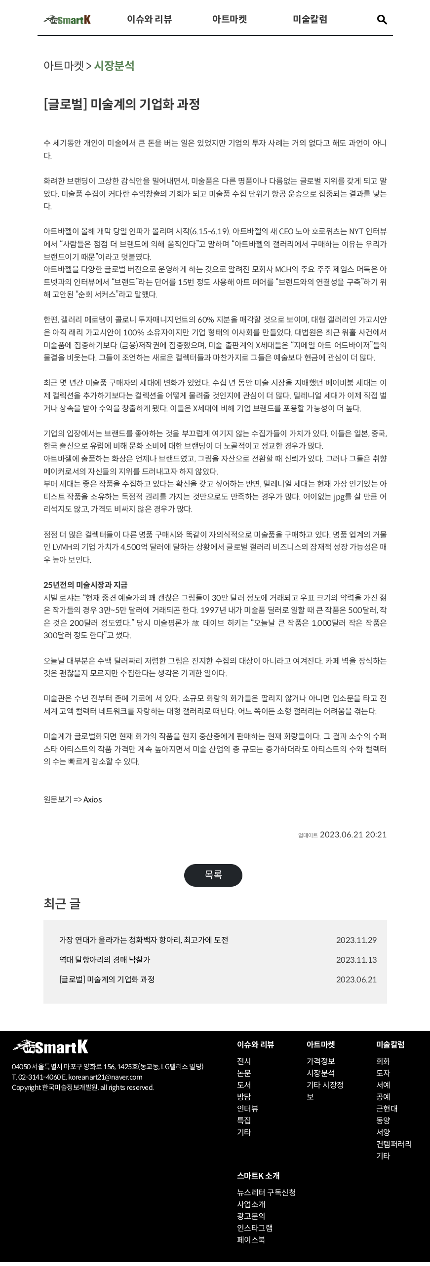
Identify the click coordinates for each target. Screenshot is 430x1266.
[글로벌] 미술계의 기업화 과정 (107, 980)
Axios (92, 800)
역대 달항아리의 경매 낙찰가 (105, 960)
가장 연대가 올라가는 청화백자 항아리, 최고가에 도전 (144, 940)
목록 (213, 875)
